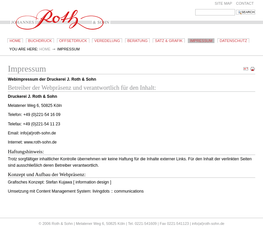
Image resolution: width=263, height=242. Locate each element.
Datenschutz (233, 41)
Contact (245, 3)
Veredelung (107, 41)
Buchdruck (40, 41)
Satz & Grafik (169, 41)
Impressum (201, 41)
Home (15, 41)
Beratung (137, 41)
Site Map (223, 3)
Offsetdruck (73, 41)
